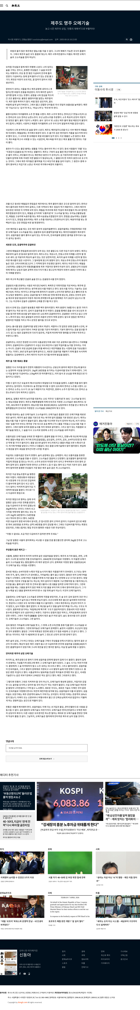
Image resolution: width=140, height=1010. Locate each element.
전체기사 (84, 967)
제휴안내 (35, 993)
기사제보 (124, 951)
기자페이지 (105, 963)
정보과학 (84, 959)
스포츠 (64, 963)
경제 (83, 951)
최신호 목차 (105, 955)
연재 (102, 951)
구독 (118, 90)
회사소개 (11, 993)
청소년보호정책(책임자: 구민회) (80, 993)
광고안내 (124, 959)
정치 (63, 951)
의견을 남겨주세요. (15, 748)
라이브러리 (105, 959)
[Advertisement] (41, 183)
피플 (83, 963)
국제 (83, 955)
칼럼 (63, 967)
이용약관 (50, 993)
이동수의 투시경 (104, 89)
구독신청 (124, 955)
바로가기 (129, 424)
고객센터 (43, 993)
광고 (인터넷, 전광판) (23, 993)
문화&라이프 (67, 959)
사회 (63, 955)
